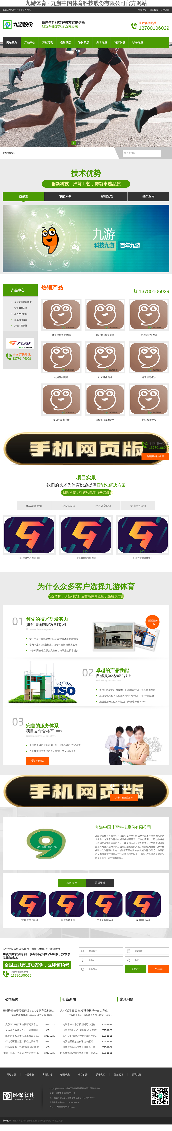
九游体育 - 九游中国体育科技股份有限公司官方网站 (86, 3)
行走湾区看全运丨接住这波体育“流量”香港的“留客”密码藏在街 (22, 1041)
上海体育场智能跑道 (86, 537)
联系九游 (137, 42)
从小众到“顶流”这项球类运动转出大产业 (84, 1010)
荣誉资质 (100, 882)
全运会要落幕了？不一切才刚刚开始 (22, 1030)
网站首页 (11, 42)
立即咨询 (37, 761)
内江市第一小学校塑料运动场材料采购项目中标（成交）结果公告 (80, 1024)
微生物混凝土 (20, 319)
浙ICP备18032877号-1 (65, 1093)
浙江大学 (50, 1120)
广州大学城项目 (104, 906)
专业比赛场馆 (138, 505)
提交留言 (136, 969)
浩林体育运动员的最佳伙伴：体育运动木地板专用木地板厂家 (80, 1047)
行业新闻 (69, 999)
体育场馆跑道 (34, 505)
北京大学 (59, 1120)
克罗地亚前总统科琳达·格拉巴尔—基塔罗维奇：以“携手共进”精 (80, 1041)
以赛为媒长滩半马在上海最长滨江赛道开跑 (22, 1036)
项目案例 (71, 882)
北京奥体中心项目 (28, 906)
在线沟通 (159, 969)
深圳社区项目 (143, 906)
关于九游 (165, 10)
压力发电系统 (20, 314)
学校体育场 (68, 505)
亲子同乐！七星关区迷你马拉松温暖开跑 (22, 1053)
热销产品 (52, 288)
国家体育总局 (19, 1120)
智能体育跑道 (20, 308)
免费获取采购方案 (155, 456)
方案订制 (47, 42)
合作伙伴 (7, 1120)
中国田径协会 (31, 1120)
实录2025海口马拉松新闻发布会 (21, 1024)
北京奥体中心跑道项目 (29, 537)
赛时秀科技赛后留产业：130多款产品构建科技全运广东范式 (38, 1010)
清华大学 (42, 1120)
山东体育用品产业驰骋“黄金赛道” (80, 1030)
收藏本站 (142, 10)
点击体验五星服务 (124, 797)
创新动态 (65, 42)
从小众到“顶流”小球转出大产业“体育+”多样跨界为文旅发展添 (80, 1036)
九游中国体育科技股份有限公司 (123, 827)
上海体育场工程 (66, 906)
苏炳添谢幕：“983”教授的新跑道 (22, 1047)
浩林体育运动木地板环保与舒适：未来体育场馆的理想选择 (80, 1053)
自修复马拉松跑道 (23, 302)
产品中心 (29, 42)
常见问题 (126, 999)
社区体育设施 (103, 505)
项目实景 (83, 42)
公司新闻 (11, 999)
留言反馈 (154, 10)
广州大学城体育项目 (142, 537)
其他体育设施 (20, 325)
